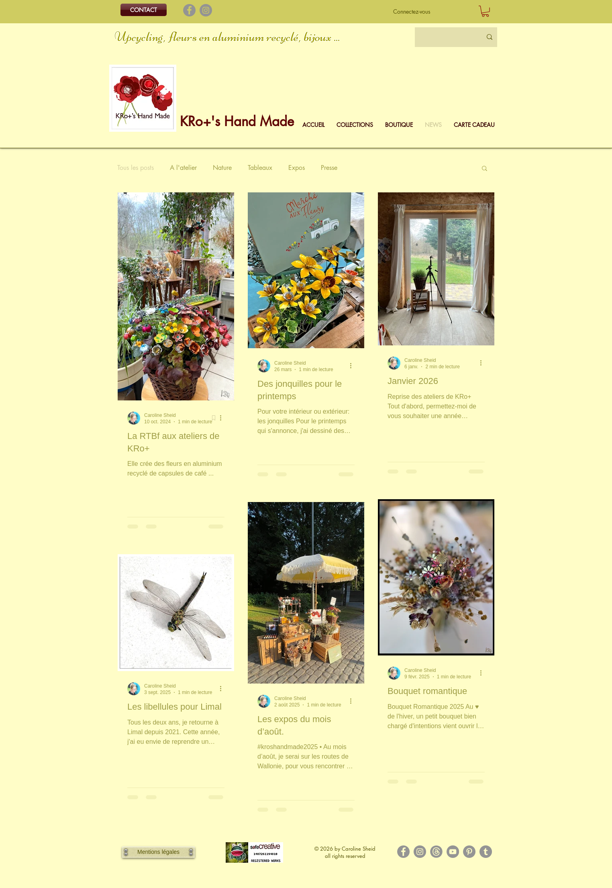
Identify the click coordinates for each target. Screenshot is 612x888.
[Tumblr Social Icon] (485, 851)
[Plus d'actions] (223, 418)
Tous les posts (135, 168)
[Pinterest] (469, 851)
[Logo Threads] (436, 851)
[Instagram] (206, 10)
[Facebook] (189, 10)
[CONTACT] (143, 10)
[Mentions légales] (158, 852)
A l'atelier (183, 168)
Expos (296, 168)
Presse (329, 168)
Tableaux (260, 168)
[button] (485, 11)
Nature (222, 168)
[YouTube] (453, 851)
